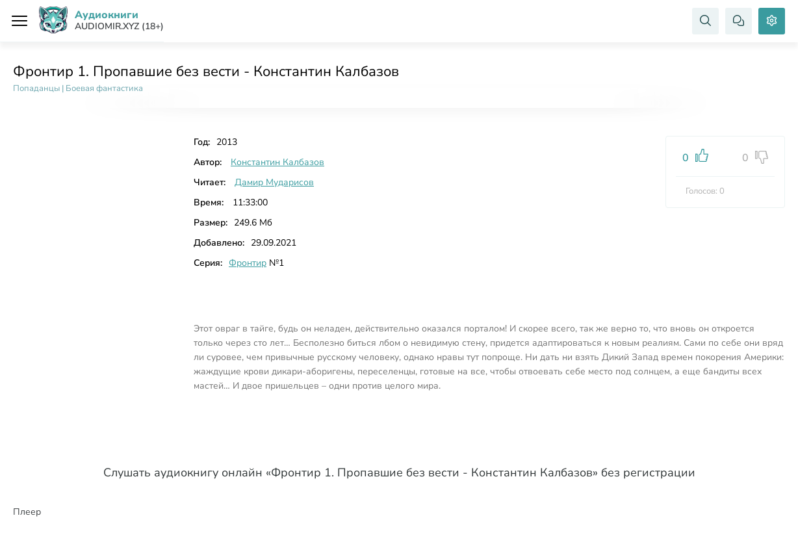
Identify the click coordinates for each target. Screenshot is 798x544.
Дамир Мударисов (274, 182)
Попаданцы (36, 88)
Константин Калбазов (277, 162)
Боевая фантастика (104, 88)
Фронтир (247, 263)
